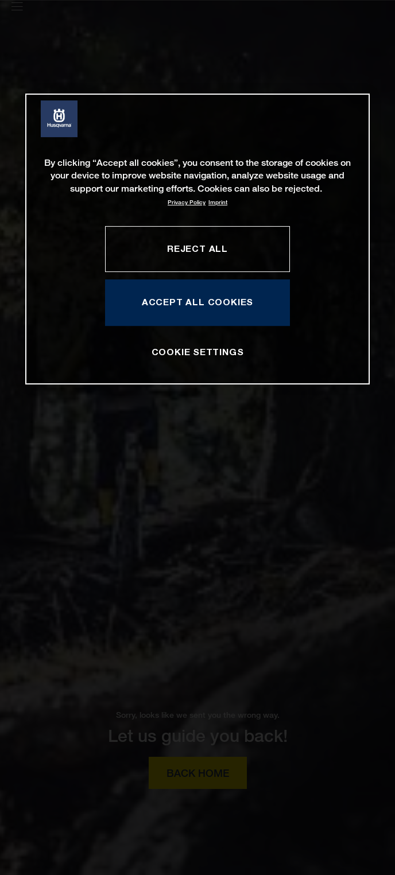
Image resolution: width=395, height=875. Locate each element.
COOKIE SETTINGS (198, 352)
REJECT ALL (197, 248)
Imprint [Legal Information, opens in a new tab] (217, 202)
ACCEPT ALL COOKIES (197, 302)
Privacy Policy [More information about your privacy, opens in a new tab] (187, 202)
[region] (197, 239)
